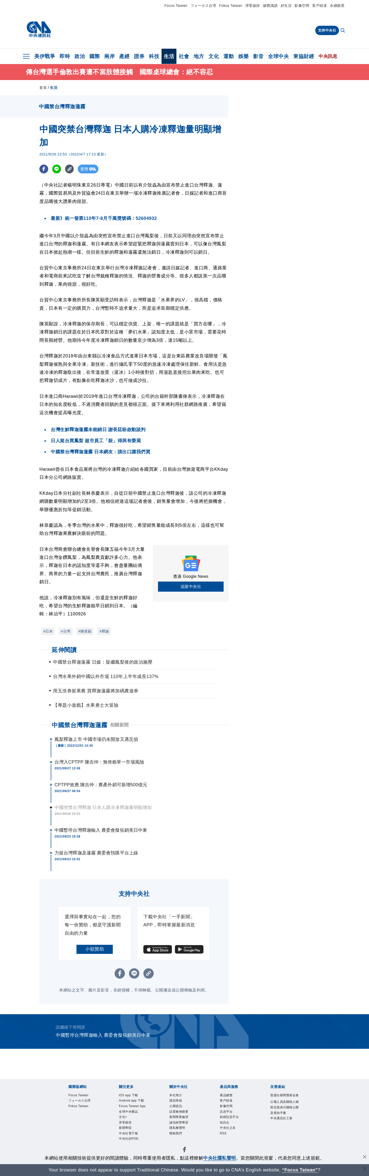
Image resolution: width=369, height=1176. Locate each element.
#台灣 (65, 631)
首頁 (43, 88)
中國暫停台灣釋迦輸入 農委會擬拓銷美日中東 (101, 830)
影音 (258, 56)
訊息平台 (229, 1115)
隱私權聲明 (180, 1135)
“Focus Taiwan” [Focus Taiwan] (300, 1169)
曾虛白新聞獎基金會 (283, 1099)
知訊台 (226, 1129)
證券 (139, 56)
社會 (184, 56)
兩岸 (109, 56)
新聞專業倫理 (182, 1122)
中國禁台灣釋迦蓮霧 (80, 725)
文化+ (124, 1135)
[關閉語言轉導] (364, 1169)
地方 (199, 56)
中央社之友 (231, 1135)
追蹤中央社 (190, 586)
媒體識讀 (270, 5)
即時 (65, 56)
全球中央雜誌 (132, 1129)
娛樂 (243, 56)
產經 (124, 56)
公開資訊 (178, 1109)
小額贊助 (94, 949)
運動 (228, 56)
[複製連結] (69, 169)
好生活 (286, 5)
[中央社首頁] (39, 29)
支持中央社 (327, 30)
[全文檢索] (343, 31)
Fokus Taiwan (230, 5)
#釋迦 (104, 631)
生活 (169, 56)
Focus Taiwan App (133, 1119)
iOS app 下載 (132, 1095)
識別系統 (178, 1102)
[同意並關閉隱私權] (364, 1157)
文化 (213, 56)
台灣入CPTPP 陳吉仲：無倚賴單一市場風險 (99, 762)
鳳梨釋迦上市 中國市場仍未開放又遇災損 (96, 739)
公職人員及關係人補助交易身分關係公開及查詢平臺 (283, 1119)
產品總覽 (229, 1095)
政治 (79, 56)
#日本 (48, 631)
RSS (224, 1142)
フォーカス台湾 (203, 5)
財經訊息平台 (233, 1122)
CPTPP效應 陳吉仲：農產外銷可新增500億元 (101, 784)
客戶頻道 (319, 5)
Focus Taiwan (175, 5)
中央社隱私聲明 (219, 1158)
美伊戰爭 (44, 56)
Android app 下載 (134, 1105)
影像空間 (302, 5)
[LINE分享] (56, 169)
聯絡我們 (178, 1142)
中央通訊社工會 (283, 1139)
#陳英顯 (85, 631)
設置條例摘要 (182, 1115)
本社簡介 (178, 1095)
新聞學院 (128, 1149)
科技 (154, 56)
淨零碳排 (252, 5)
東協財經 (303, 56)
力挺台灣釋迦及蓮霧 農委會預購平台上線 (96, 852)
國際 (94, 56)
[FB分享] (43, 169)
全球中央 (278, 56)
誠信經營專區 (182, 1129)
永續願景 (337, 5)
